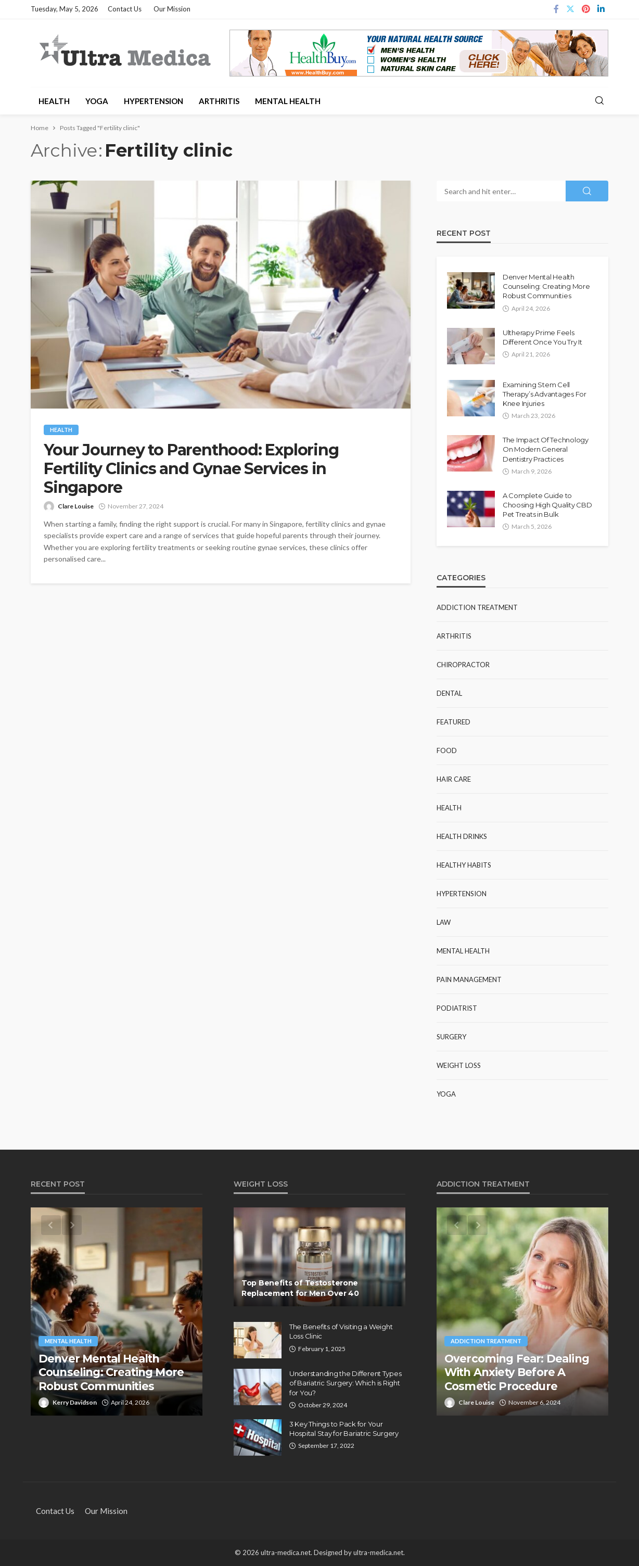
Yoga (96, 101)
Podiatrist (457, 1008)
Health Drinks (462, 836)
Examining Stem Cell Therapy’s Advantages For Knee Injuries (544, 394)
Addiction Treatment (477, 607)
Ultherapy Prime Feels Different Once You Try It (542, 337)
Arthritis (219, 101)
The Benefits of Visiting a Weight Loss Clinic (340, 1331)
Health (54, 101)
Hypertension (153, 101)
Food (447, 750)
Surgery (451, 1037)
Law (444, 922)
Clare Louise (76, 506)
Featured (453, 722)
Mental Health (288, 101)
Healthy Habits (464, 865)
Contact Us (125, 9)
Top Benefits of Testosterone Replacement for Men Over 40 (300, 1288)
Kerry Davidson (75, 1402)
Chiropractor (463, 664)
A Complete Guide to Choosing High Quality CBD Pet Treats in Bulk (547, 504)
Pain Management (469, 979)
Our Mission (172, 9)
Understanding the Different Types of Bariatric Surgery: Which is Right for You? (345, 1382)
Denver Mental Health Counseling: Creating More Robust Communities (546, 286)
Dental (449, 693)
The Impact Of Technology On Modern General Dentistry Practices (546, 449)
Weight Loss (459, 1065)
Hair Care (454, 779)
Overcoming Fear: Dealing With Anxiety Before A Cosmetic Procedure (516, 1372)
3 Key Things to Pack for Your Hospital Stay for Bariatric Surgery (344, 1428)
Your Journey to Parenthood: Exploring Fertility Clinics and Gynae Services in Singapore (191, 469)
